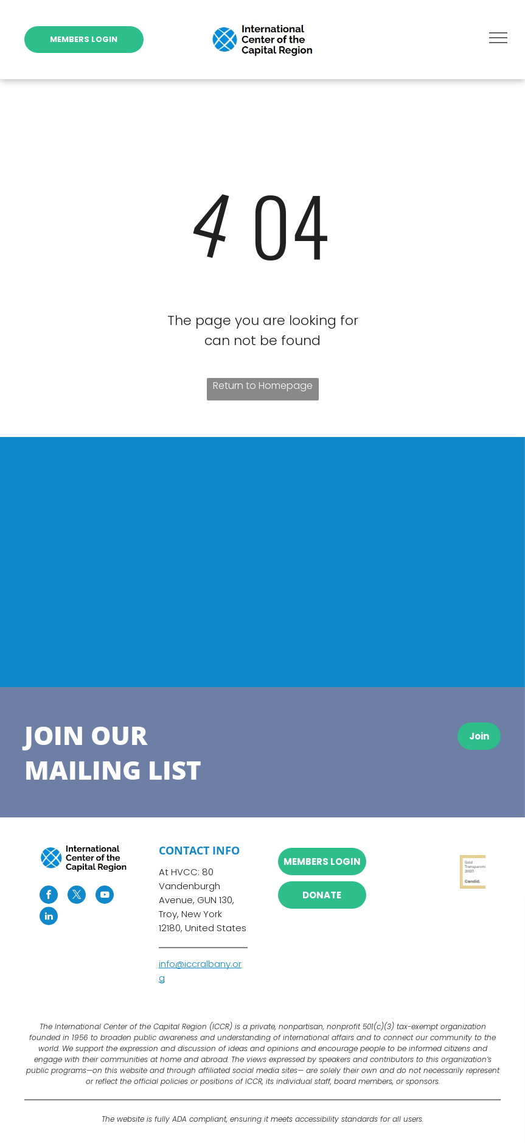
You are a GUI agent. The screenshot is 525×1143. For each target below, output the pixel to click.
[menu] (498, 38)
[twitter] (77, 896)
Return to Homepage (263, 386)
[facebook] (49, 896)
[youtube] (105, 896)
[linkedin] (49, 917)
